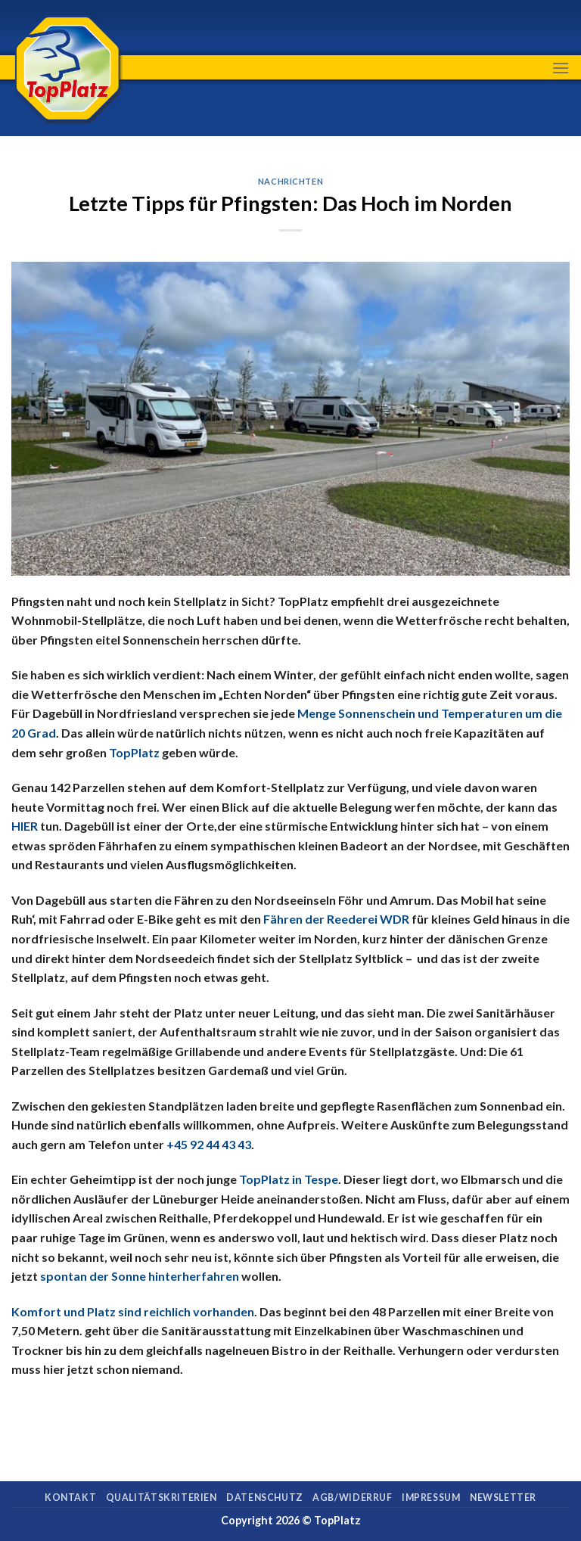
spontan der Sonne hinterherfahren (139, 1276)
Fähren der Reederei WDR (336, 919)
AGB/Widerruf (352, 1497)
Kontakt (70, 1497)
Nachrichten (290, 181)
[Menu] (560, 67)
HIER (24, 826)
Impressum (431, 1497)
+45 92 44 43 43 (208, 1144)
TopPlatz (134, 752)
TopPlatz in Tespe (288, 1179)
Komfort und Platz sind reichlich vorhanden (132, 1311)
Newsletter (503, 1497)
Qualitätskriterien (161, 1497)
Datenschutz (264, 1497)
